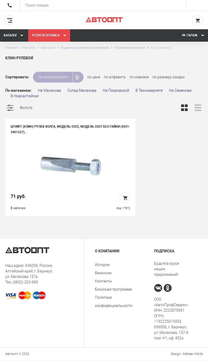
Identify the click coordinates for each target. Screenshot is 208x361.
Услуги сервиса (49, 35)
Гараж (193, 35)
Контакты (103, 282)
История (102, 265)
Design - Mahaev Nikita (187, 354)
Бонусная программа (113, 290)
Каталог (13, 35)
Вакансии (103, 273)
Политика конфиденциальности (113, 302)
